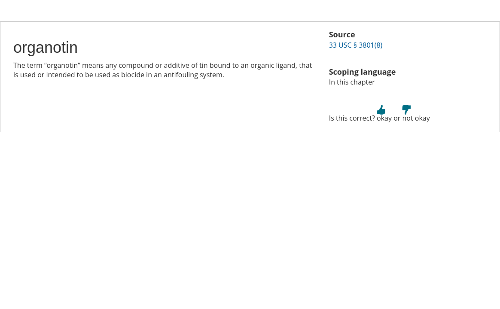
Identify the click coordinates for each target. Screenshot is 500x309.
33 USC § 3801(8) (356, 45)
